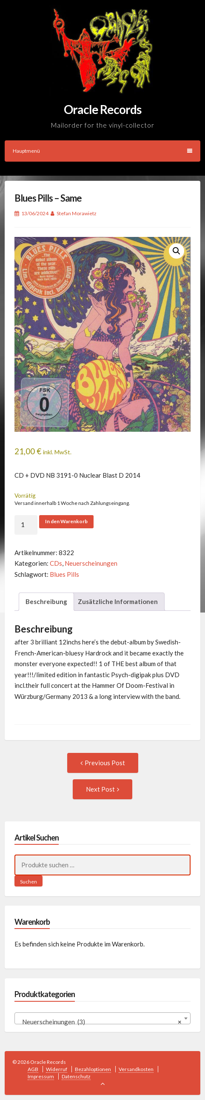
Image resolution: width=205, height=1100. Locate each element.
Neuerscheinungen (91, 563)
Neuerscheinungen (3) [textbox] (100, 1022)
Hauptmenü (102, 151)
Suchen (28, 881)
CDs (56, 563)
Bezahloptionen (93, 1069)
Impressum (41, 1076)
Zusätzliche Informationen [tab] (118, 601)
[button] (176, 251)
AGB (33, 1069)
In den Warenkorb (66, 521)
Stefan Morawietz (77, 213)
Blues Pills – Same (48, 198)
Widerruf (56, 1069)
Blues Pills (64, 574)
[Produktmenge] (25, 525)
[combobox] (102, 1018)
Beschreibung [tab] (46, 601)
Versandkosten (136, 1069)
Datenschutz (76, 1076)
